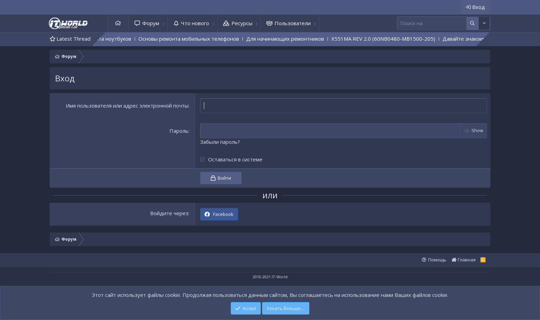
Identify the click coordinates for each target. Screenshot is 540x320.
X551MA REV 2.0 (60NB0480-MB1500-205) (396, 38)
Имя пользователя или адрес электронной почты (127, 105)
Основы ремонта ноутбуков (109, 38)
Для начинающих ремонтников (297, 38)
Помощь (437, 260)
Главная (118, 23)
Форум (150, 23)
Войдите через (169, 213)
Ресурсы (241, 23)
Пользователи (292, 23)
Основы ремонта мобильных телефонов (201, 38)
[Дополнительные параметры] (472, 23)
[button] (163, 23)
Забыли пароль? (220, 141)
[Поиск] (431, 23)
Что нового (195, 23)
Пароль (178, 130)
